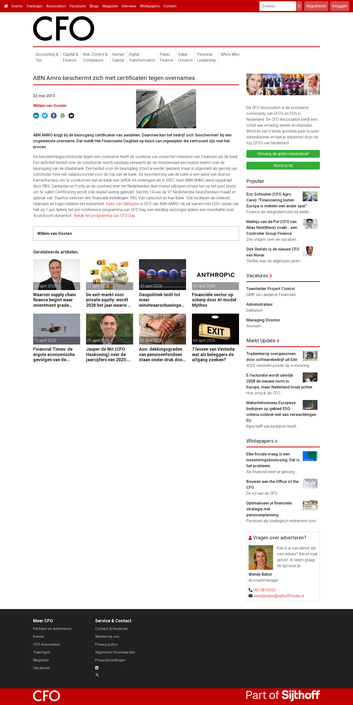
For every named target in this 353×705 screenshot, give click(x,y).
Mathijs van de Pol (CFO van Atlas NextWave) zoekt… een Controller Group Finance (271, 227)
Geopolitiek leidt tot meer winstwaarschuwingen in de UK (161, 300)
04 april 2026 (204, 340)
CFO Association (46, 644)
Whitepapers (150, 6)
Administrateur (259, 304)
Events (17, 6)
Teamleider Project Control (270, 288)
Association (56, 6)
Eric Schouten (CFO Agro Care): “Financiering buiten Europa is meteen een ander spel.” (276, 200)
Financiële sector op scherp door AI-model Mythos (214, 300)
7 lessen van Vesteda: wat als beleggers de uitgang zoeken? (214, 354)
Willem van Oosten (49, 105)
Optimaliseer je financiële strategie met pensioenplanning (269, 509)
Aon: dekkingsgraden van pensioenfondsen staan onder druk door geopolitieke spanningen (161, 354)
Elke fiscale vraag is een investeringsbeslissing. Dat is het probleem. (273, 460)
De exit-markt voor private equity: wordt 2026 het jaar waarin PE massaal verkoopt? (109, 300)
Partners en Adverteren (52, 628)
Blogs (94, 6)
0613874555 (264, 590)
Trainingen (34, 6)
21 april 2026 (98, 286)
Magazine (110, 6)
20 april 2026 (151, 286)
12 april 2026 (45, 340)
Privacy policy (106, 644)
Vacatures (77, 6)
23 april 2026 (45, 286)
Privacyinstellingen (110, 660)
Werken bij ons (107, 636)
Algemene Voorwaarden (115, 652)
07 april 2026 (151, 340)
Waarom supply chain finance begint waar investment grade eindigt (54, 300)
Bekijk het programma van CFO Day (104, 215)
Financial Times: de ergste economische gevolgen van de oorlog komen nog (54, 354)
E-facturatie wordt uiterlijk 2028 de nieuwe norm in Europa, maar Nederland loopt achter (279, 381)
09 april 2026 (98, 340)
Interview (129, 6)
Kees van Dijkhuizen (122, 203)
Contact (170, 6)
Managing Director (263, 320)
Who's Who (230, 54)
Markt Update (261, 341)
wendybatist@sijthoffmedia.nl (278, 596)
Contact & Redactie (111, 628)
